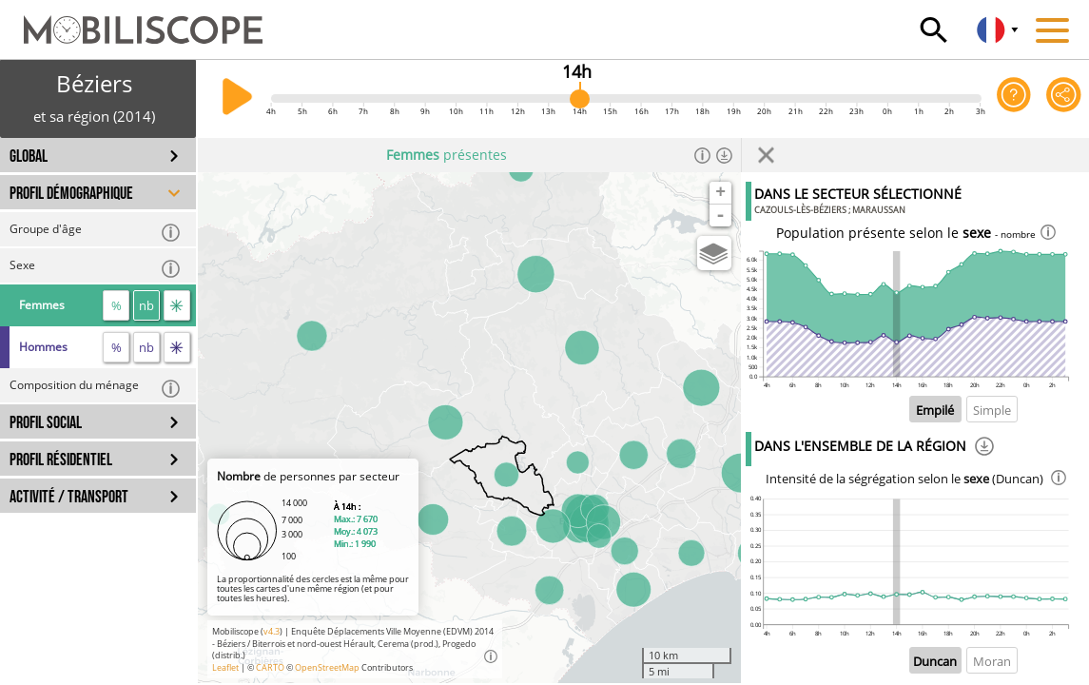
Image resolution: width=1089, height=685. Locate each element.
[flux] (177, 305)
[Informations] (702, 155)
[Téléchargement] (984, 449)
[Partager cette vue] (1064, 98)
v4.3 (271, 631)
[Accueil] (131, 21)
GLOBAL (29, 156)
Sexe (96, 268)
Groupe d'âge (96, 232)
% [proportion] (116, 305)
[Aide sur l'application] (1014, 98)
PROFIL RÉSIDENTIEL (61, 460)
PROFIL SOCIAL (46, 423)
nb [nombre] (146, 305)
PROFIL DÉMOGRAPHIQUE (71, 194)
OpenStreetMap (327, 667)
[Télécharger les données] (724, 155)
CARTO (270, 667)
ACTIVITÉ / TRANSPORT (69, 497)
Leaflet (225, 667)
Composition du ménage (96, 388)
